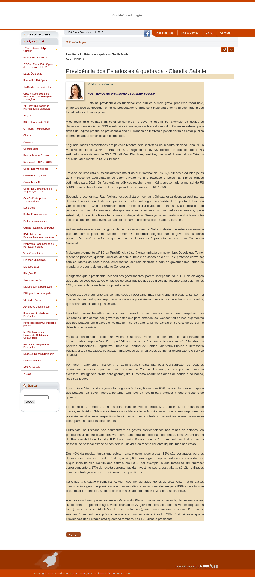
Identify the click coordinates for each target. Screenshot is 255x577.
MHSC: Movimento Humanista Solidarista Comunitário (35, 335)
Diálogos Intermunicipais (37, 293)
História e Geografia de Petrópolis (36, 346)
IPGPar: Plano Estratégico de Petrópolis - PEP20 (38, 65)
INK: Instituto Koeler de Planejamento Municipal (36, 107)
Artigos (27, 115)
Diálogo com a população (37, 286)
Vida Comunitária (33, 253)
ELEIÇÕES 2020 (32, 73)
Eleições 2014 (31, 273)
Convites (28, 142)
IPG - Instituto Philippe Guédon (35, 49)
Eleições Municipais (34, 260)
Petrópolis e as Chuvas (36, 155)
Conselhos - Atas (32, 182)
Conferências (30, 148)
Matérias (70, 42)
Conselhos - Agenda (34, 175)
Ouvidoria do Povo (33, 280)
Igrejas (27, 374)
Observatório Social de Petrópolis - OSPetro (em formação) (37, 96)
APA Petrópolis (31, 367)
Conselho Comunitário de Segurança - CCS (37, 190)
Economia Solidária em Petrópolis (36, 315)
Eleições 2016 (31, 266)
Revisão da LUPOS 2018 (37, 162)
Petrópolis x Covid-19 (35, 57)
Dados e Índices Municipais (38, 354)
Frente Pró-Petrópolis (35, 80)
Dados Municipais (33, 360)
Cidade (27, 135)
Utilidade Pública (32, 300)
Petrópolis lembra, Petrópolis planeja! (39, 324)
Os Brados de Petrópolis (37, 87)
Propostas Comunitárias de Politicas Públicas (38, 245)
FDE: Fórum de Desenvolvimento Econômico (39, 236)
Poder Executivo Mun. (35, 214)
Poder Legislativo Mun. (36, 221)
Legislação (29, 207)
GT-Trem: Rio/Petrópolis (36, 128)
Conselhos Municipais (35, 168)
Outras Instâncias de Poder (38, 227)
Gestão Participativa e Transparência (35, 199)
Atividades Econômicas (36, 306)
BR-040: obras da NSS (36, 122)
